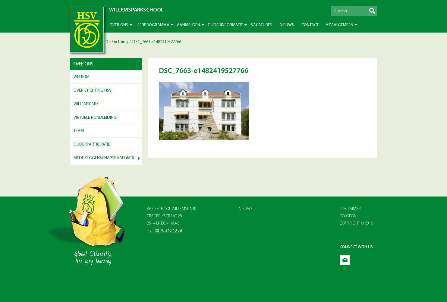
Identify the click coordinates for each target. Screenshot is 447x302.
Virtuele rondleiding (95, 117)
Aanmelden (188, 25)
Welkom (82, 77)
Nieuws (287, 25)
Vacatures (261, 25)
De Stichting (116, 42)
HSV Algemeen (339, 25)
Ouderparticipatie (92, 144)
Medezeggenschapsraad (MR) (104, 158)
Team (79, 131)
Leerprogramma (152, 25)
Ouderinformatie (225, 25)
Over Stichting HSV (93, 90)
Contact (310, 25)
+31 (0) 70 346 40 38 (164, 230)
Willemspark (86, 104)
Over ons (118, 25)
